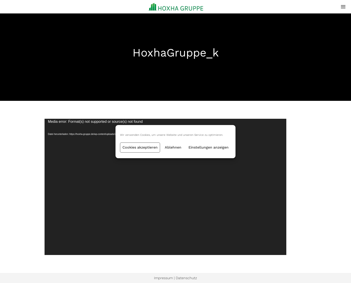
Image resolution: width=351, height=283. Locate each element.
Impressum (163, 278)
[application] (165, 187)
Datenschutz (186, 278)
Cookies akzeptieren (140, 147)
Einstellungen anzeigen (208, 147)
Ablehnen (173, 147)
